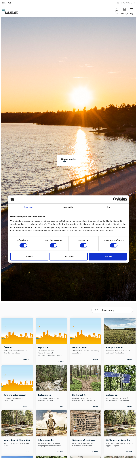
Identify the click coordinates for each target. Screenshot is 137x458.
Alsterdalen (111, 395)
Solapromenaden (46, 440)
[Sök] (117, 11)
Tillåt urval (69, 256)
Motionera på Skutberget (84, 440)
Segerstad (43, 347)
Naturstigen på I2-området (17, 440)
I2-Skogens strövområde (118, 440)
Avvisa (29, 256)
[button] (68, 160)
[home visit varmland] (10, 12)
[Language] (124, 11)
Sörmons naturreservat (15, 395)
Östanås (8, 347)
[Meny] (132, 11)
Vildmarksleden (79, 347)
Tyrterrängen (44, 395)
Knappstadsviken (114, 347)
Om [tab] (108, 207)
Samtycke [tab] (28, 207)
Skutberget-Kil (79, 395)
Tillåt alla (107, 256)
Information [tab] (68, 207)
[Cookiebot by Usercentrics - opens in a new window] (115, 199)
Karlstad (6, 3)
